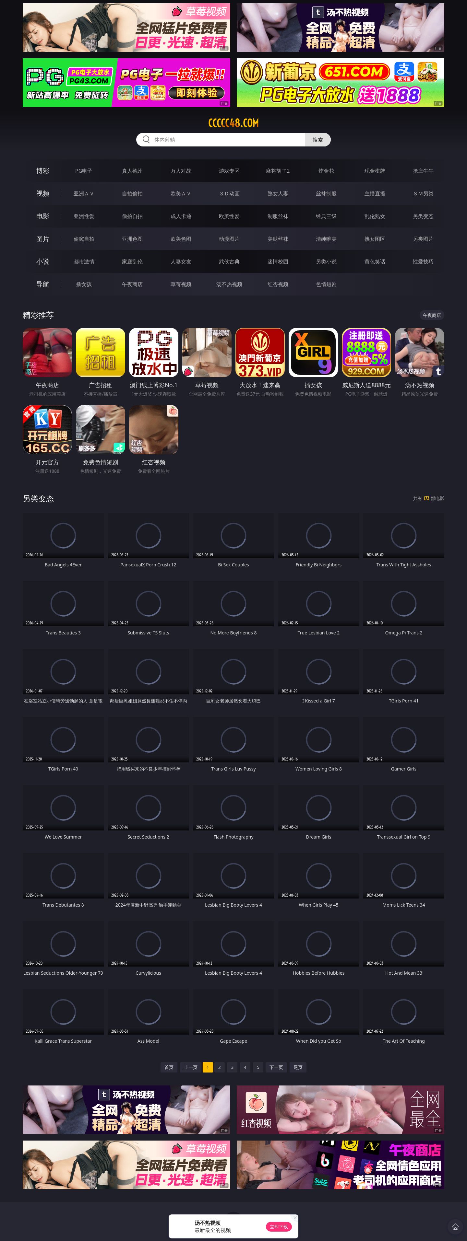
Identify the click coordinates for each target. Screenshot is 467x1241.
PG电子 (83, 170)
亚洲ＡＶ (84, 193)
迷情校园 (278, 261)
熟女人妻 (278, 193)
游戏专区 (229, 170)
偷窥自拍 (84, 238)
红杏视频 (278, 284)
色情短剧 (326, 284)
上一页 (191, 1067)
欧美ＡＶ (181, 193)
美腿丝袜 (278, 238)
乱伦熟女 (375, 216)
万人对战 (181, 170)
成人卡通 (181, 216)
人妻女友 (181, 261)
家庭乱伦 (132, 261)
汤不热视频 (229, 284)
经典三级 (326, 216)
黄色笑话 (375, 261)
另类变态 (423, 216)
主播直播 (375, 193)
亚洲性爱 (84, 216)
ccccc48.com (233, 123)
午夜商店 (132, 284)
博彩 (42, 170)
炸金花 (326, 170)
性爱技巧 (423, 261)
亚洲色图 (132, 238)
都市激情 (84, 261)
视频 (42, 193)
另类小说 (326, 261)
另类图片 (423, 238)
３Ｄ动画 (229, 193)
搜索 (318, 139)
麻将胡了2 (278, 170)
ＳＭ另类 (423, 193)
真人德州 (132, 170)
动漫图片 (229, 238)
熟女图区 (375, 238)
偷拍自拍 (132, 216)
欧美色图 (181, 238)
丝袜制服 (326, 193)
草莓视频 (181, 284)
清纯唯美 (326, 238)
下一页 (276, 1067)
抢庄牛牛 (423, 170)
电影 (42, 216)
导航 (42, 284)
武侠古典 (229, 261)
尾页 (298, 1067)
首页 (169, 1067)
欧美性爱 (229, 216)
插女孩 (84, 284)
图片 (42, 238)
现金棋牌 (375, 170)
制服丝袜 (278, 216)
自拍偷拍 (132, 193)
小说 (42, 261)
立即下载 (279, 1227)
